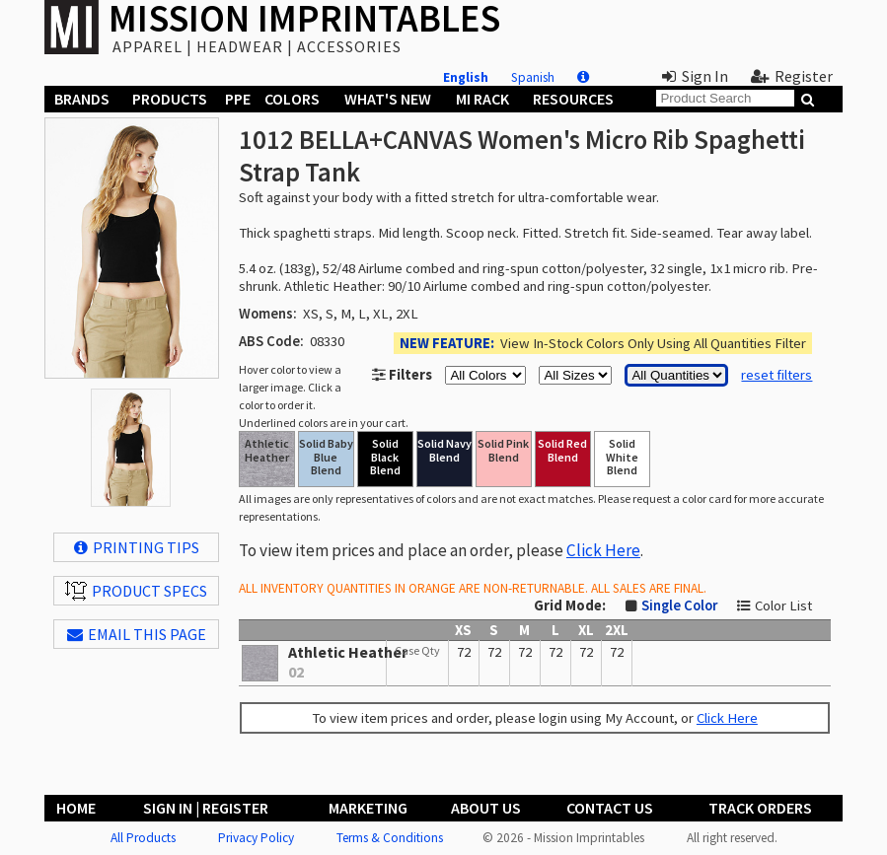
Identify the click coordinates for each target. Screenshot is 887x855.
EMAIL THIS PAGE (136, 634)
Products (169, 98)
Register (792, 76)
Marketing (368, 808)
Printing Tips (136, 547)
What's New (387, 98)
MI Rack (482, 98)
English (465, 77)
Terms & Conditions (389, 837)
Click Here (603, 550)
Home (76, 808)
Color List (783, 605)
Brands (82, 98)
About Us (486, 808)
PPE (238, 98)
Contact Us (609, 808)
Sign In (695, 76)
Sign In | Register (205, 808)
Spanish (532, 77)
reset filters (776, 375)
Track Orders (760, 808)
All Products (143, 837)
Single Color (679, 605)
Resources (573, 98)
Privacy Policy (256, 837)
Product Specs (136, 591)
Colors (292, 98)
